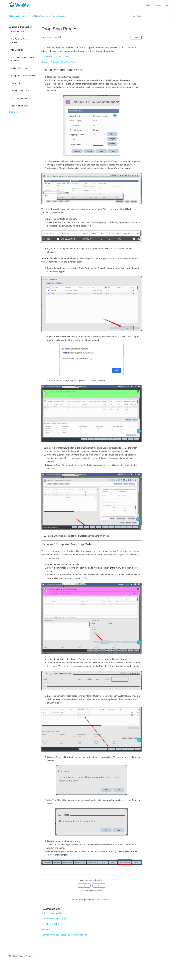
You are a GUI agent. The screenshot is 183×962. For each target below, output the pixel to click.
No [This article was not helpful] (99, 885)
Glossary (45, 929)
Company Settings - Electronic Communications (64, 934)
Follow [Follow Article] (136, 37)
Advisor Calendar (19, 68)
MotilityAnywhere (41, 16)
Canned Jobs (17, 83)
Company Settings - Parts (53, 918)
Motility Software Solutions (20, 16)
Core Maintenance (19, 105)
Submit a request (153, 5)
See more (13, 112)
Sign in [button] (168, 5)
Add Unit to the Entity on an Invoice (22, 59)
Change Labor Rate (20, 90)
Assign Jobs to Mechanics (23, 75)
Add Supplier (17, 50)
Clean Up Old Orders (21, 98)
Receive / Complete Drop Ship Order (58, 62)
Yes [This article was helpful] (84, 885)
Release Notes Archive (52, 913)
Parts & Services (58, 16)
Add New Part (17, 31)
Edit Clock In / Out (50, 924)
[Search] (152, 16)
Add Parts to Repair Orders (20, 41)
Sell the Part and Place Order (55, 56)
